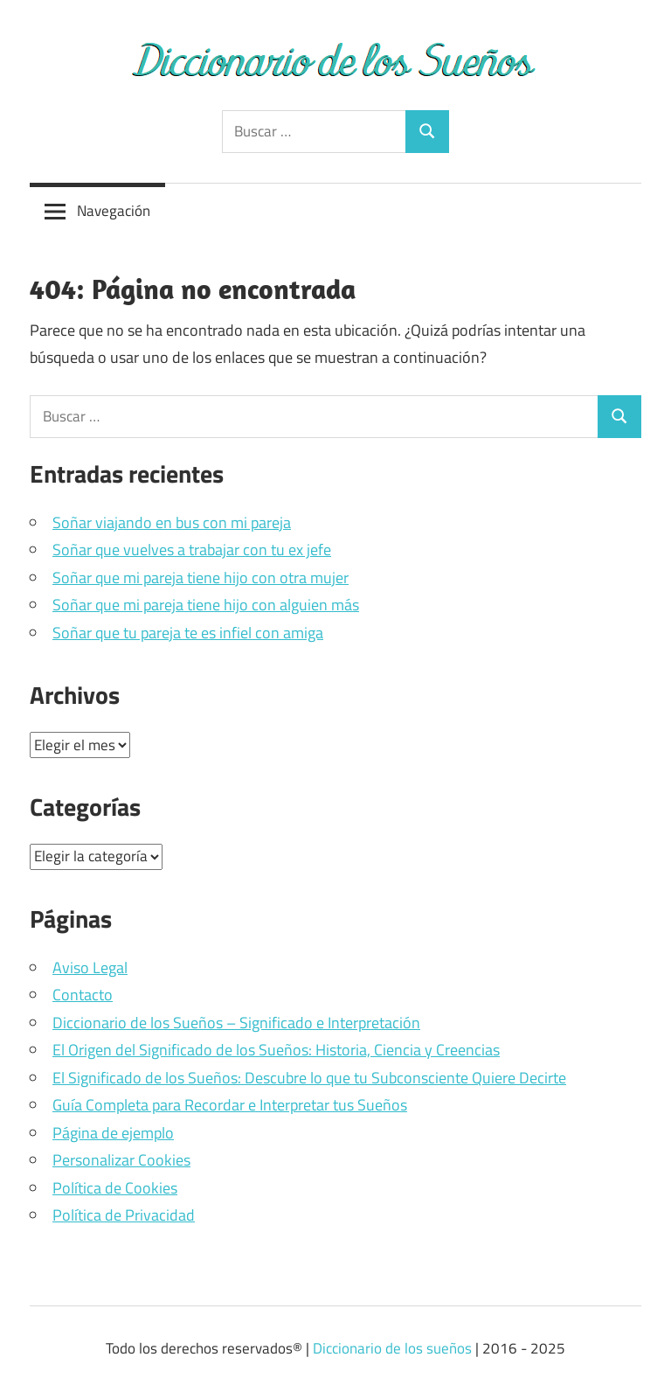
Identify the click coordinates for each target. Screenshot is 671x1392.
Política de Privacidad (123, 1215)
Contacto (82, 994)
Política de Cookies (114, 1188)
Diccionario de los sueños (392, 1348)
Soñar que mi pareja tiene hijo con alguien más (205, 604)
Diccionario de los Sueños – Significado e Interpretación (236, 1022)
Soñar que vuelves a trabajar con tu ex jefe (191, 549)
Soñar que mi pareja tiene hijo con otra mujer (200, 577)
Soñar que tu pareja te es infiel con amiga (187, 632)
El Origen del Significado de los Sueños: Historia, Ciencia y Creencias (276, 1049)
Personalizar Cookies (121, 1160)
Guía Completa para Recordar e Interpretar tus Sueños (229, 1105)
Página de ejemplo (113, 1133)
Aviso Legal (90, 967)
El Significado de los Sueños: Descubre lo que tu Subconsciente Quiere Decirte (309, 1077)
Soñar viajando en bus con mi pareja (171, 522)
